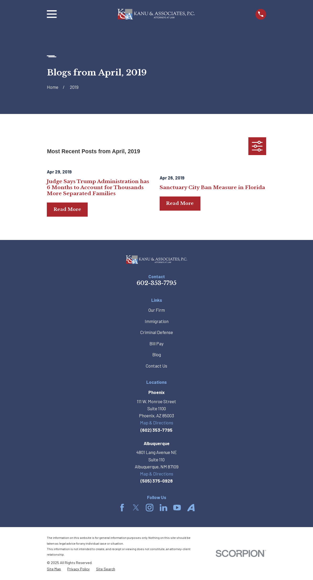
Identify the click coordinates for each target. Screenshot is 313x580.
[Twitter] (136, 507)
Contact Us (156, 365)
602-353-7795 (156, 283)
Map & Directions (156, 422)
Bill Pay (156, 343)
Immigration (157, 321)
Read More (67, 209)
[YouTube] (177, 507)
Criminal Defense (156, 332)
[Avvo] (191, 507)
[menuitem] (54, 569)
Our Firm (156, 310)
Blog (156, 354)
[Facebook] (122, 507)
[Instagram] (149, 507)
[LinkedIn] (163, 507)
